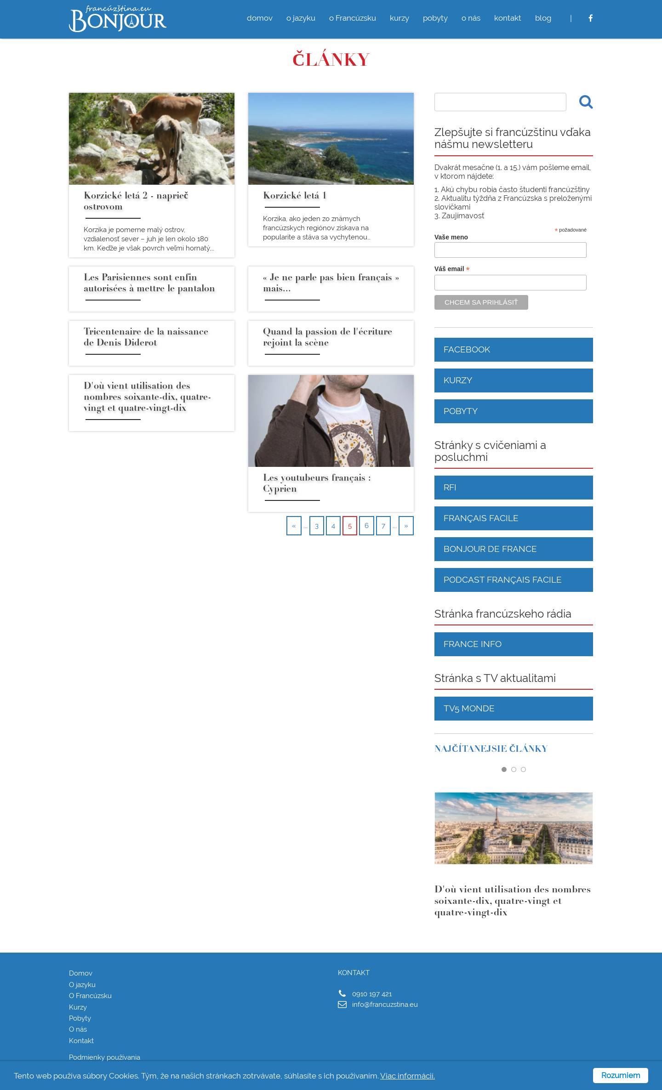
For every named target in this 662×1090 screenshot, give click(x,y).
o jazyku (300, 18)
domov (260, 18)
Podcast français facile (503, 579)
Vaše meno (451, 237)
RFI (450, 487)
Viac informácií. (407, 1075)
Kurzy (458, 380)
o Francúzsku (352, 18)
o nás (471, 18)
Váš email (452, 269)
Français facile (481, 518)
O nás (78, 1029)
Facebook (467, 349)
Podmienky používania (104, 1057)
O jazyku (82, 985)
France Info (473, 644)
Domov (80, 973)
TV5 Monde (469, 708)
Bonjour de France (490, 549)
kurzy (399, 18)
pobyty (435, 18)
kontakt (507, 18)
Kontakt (81, 1041)
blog (543, 18)
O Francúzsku (90, 996)
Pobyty (461, 411)
